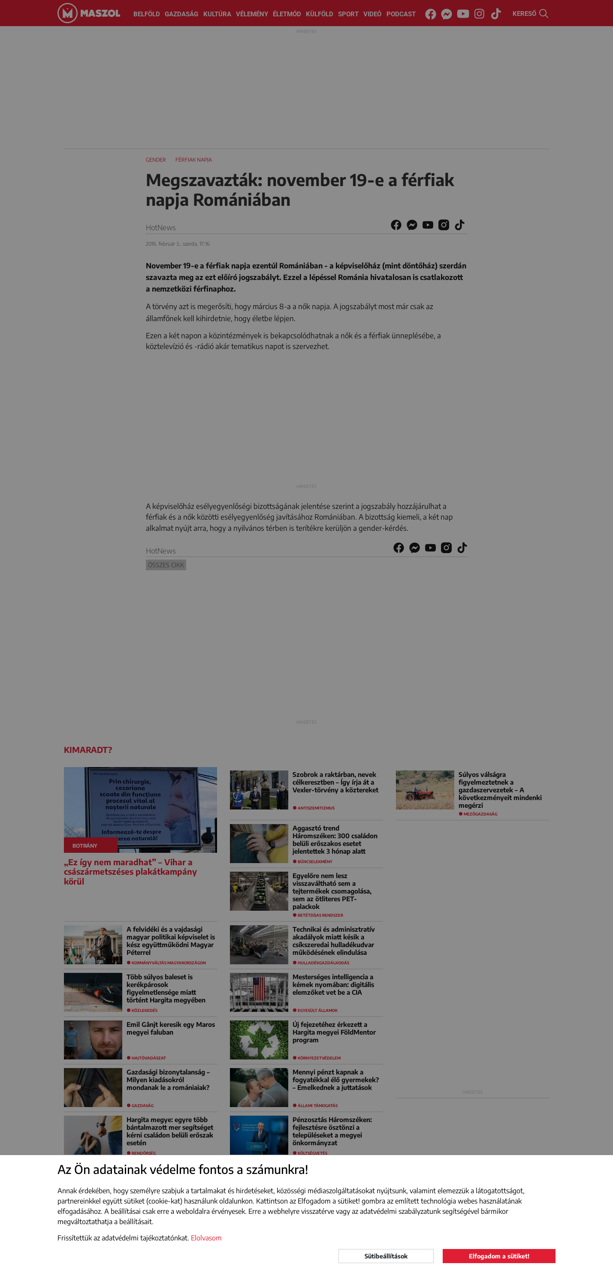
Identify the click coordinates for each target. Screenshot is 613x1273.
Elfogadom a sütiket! (499, 1256)
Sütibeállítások (386, 1256)
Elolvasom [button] (206, 1238)
